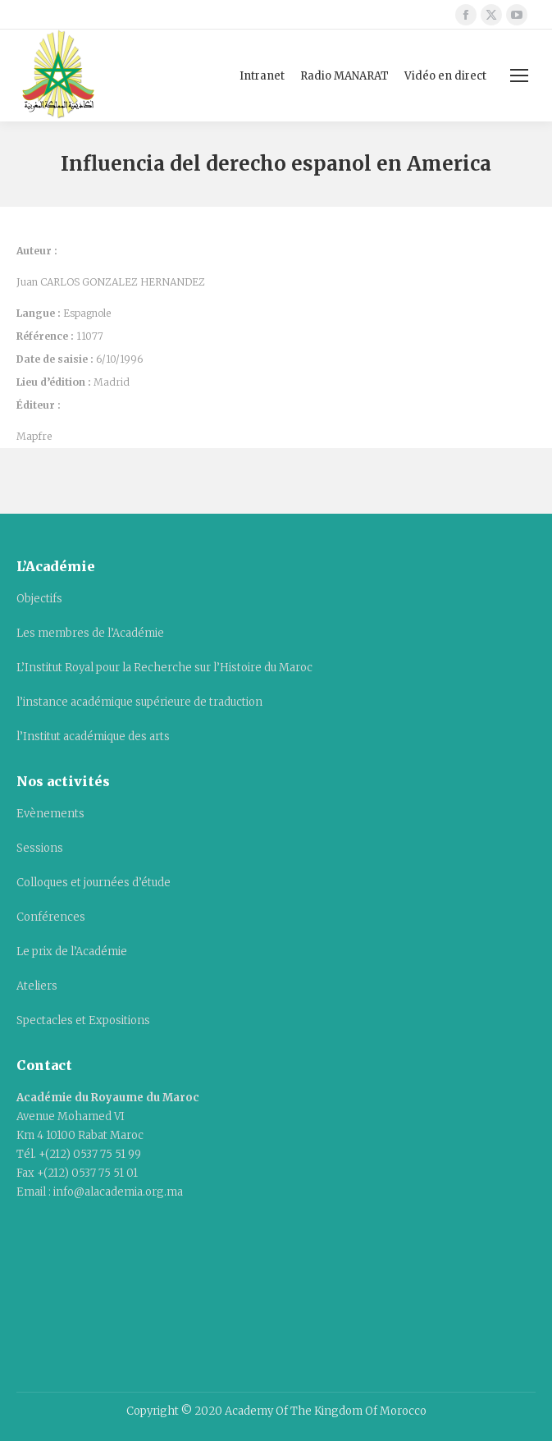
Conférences (50, 917)
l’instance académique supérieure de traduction (139, 702)
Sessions (39, 848)
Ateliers (36, 986)
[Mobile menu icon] (519, 75)
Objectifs (39, 599)
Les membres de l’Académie (90, 633)
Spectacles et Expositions (83, 1020)
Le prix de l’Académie (71, 951)
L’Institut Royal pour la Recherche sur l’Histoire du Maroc (164, 668)
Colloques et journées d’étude (93, 883)
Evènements (50, 814)
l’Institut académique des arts (93, 736)
